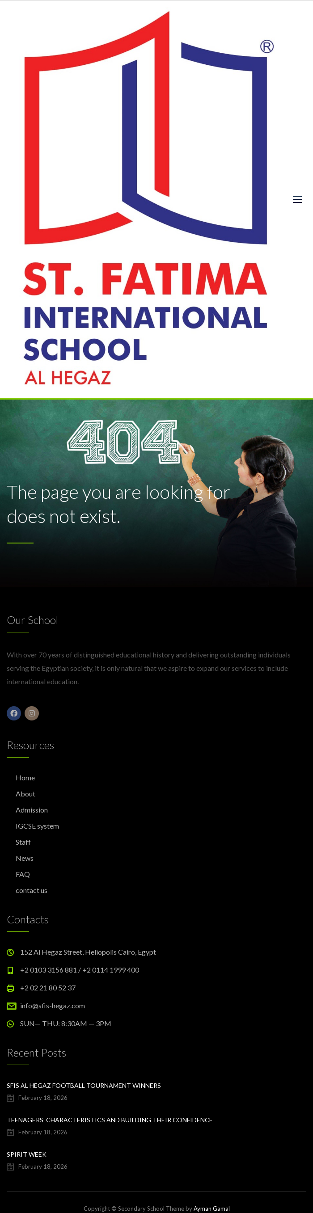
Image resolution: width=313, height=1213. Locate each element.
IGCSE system (37, 825)
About (25, 793)
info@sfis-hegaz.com (52, 1005)
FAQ (23, 874)
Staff (23, 842)
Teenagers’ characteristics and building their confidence (110, 1120)
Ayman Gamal (212, 1208)
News (25, 858)
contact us (31, 890)
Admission (32, 809)
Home (25, 777)
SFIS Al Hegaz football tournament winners (84, 1085)
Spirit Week (27, 1154)
